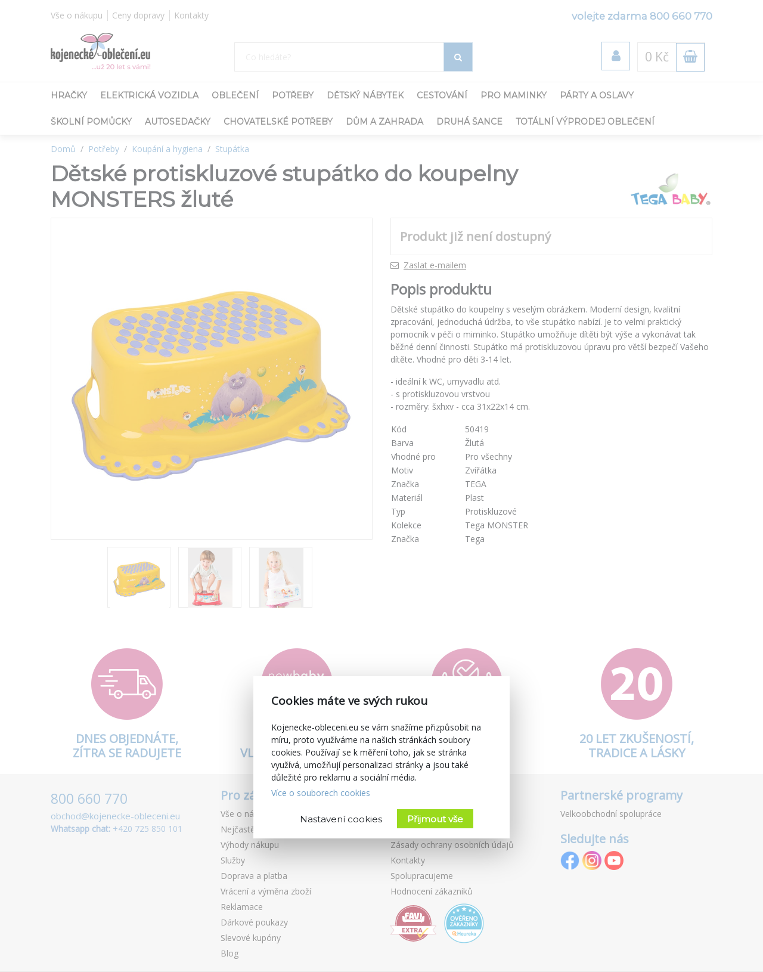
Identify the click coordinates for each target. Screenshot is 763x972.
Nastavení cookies (341, 819)
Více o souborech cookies (320, 792)
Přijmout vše (435, 819)
